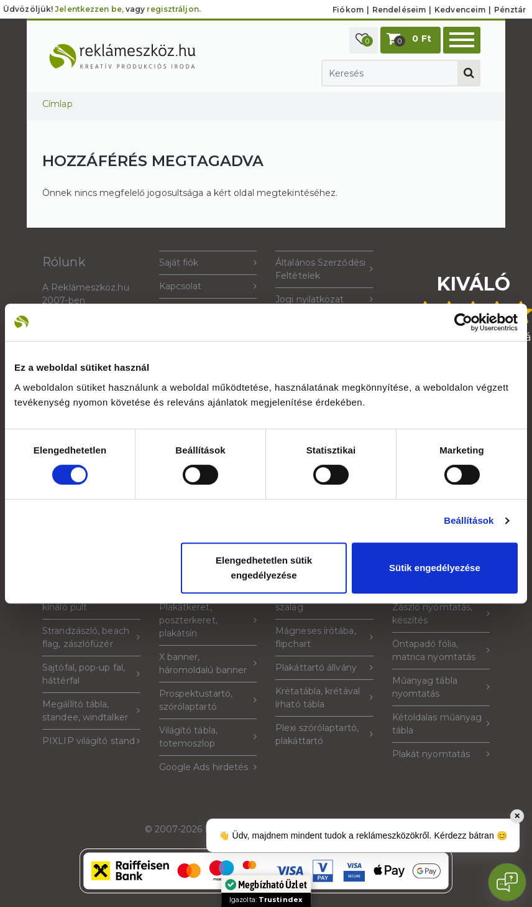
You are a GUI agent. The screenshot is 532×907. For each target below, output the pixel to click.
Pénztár (510, 9)
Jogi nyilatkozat (324, 299)
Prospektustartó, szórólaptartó (208, 700)
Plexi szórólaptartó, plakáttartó (324, 734)
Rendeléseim (399, 9)
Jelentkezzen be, (89, 9)
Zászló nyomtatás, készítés (441, 614)
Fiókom (348, 9)
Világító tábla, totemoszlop (208, 737)
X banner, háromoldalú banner (208, 663)
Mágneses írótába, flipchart (324, 637)
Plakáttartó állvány (324, 667)
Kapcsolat (208, 286)
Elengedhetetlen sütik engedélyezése (264, 567)
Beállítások (468, 520)
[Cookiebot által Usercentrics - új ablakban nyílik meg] (463, 322)
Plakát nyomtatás (441, 754)
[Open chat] (507, 882)
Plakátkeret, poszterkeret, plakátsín (208, 620)
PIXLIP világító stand (91, 741)
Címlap (57, 103)
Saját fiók (208, 262)
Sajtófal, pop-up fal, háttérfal (91, 674)
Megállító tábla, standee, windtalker (91, 711)
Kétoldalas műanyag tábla (441, 724)
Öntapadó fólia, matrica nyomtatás (441, 650)
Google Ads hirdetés (208, 767)
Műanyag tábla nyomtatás (441, 687)
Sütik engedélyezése (434, 567)
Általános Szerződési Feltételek (324, 269)
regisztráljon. (173, 9)
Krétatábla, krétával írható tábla (324, 698)
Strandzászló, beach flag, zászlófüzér (91, 637)
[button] (363, 40)
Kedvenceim (459, 9)
